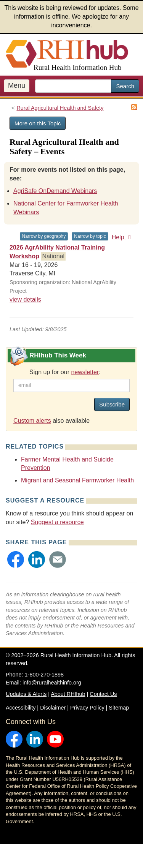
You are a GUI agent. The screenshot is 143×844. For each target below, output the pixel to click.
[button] (16, 559)
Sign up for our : (65, 372)
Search (125, 86)
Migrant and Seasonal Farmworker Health (77, 480)
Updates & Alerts (26, 694)
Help (122, 237)
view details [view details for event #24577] (25, 299)
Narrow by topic (90, 236)
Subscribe (112, 404)
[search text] (73, 86)
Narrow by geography (44, 236)
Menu (16, 85)
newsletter (85, 372)
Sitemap (119, 708)
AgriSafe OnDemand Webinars (55, 191)
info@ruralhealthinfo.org (51, 683)
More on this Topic (37, 123)
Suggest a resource (57, 522)
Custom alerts (32, 420)
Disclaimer (53, 708)
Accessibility (20, 708)
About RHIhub (68, 694)
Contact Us (103, 694)
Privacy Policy (87, 708)
